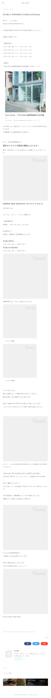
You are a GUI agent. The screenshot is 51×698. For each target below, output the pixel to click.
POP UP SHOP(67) (8, 631)
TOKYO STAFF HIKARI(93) (21, 631)
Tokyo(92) (32, 631)
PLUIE (25, 3)
